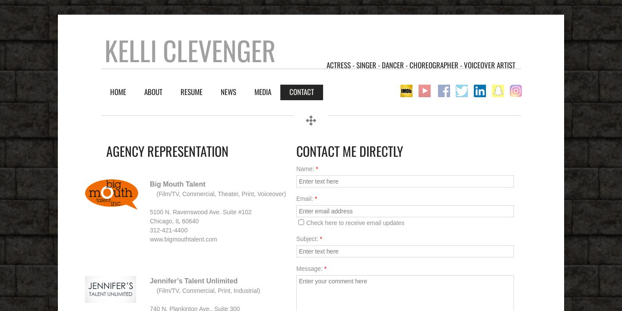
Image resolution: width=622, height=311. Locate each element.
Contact (301, 91)
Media (262, 91)
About (153, 91)
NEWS (228, 91)
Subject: (309, 239)
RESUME (192, 91)
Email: (306, 199)
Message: (311, 269)
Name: (307, 169)
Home (118, 91)
